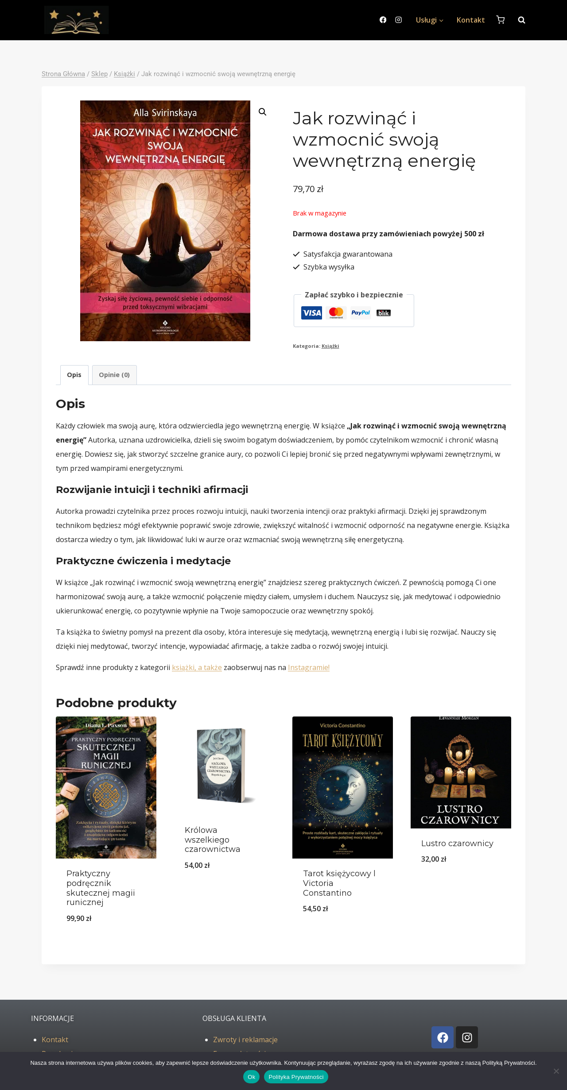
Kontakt (471, 20)
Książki (330, 346)
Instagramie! (309, 667)
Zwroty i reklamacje (245, 1039)
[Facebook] (383, 20)
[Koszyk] (500, 19)
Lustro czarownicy (457, 843)
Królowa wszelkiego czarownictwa (213, 839)
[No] (555, 1071)
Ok (251, 1077)
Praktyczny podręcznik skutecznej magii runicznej (100, 888)
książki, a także (197, 667)
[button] (263, 112)
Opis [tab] (74, 374)
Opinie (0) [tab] (114, 374)
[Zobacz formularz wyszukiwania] (517, 19)
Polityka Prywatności (295, 1077)
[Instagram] (398, 20)
